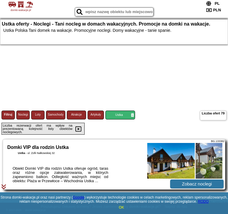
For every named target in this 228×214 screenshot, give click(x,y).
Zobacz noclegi (197, 183)
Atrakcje (76, 114)
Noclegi (23, 114)
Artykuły (96, 114)
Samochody (56, 114)
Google (78, 197)
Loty (38, 114)
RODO (203, 201)
